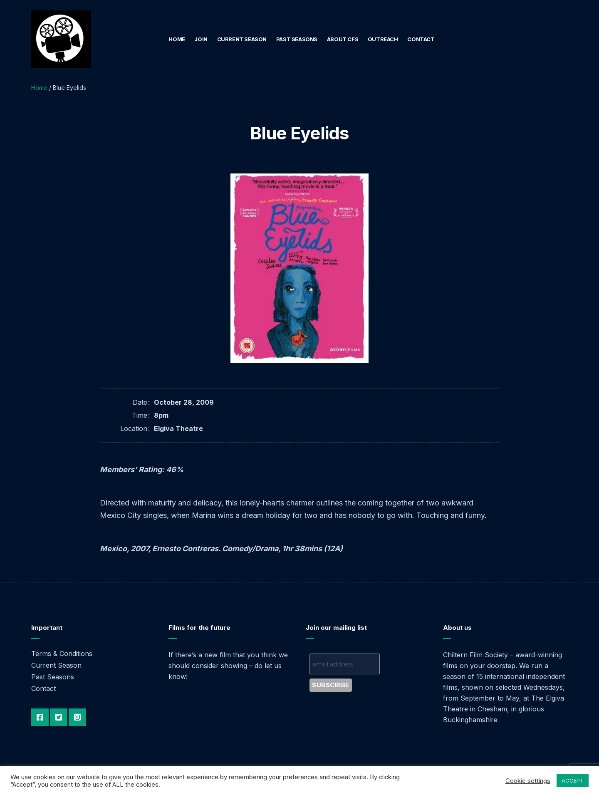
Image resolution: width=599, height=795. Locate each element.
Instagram (77, 717)
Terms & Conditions (61, 653)
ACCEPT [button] (573, 780)
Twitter (58, 717)
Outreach (383, 39)
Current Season (242, 39)
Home (176, 39)
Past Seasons (296, 39)
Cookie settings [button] (527, 781)
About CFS (343, 39)
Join (200, 39)
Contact (420, 39)
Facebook (40, 717)
